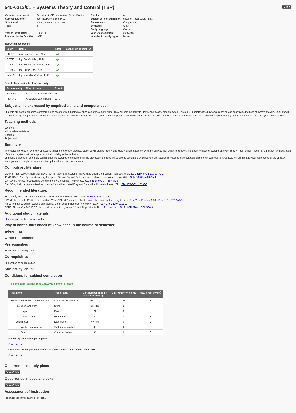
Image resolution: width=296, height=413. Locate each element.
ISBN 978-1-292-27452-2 (171, 200)
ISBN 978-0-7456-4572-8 (105, 180)
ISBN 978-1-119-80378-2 (150, 173)
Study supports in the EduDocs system (25, 219)
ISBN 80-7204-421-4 (98, 196)
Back (287, 6)
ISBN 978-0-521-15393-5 (134, 184)
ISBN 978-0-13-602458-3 (140, 207)
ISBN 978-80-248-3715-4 (142, 177)
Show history (15, 344)
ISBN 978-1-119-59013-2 (113, 203)
